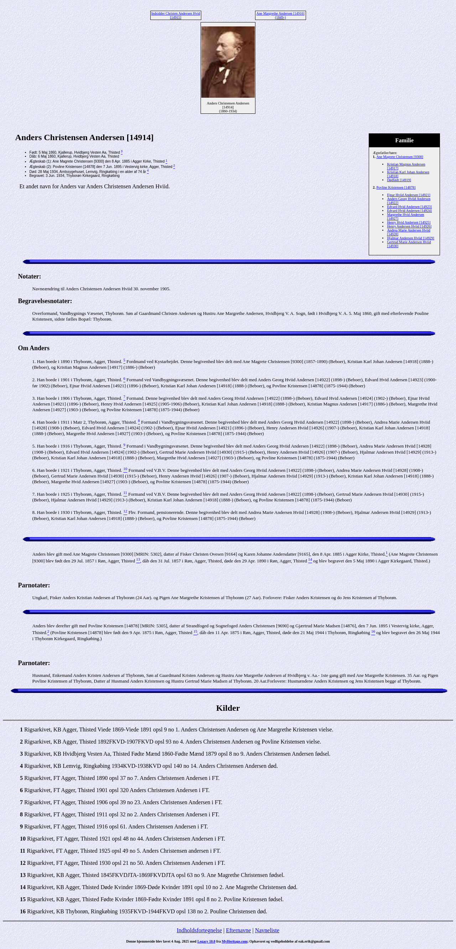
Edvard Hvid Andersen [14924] (409, 211)
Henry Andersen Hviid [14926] (409, 226)
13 (23, 875)
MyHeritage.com (234, 941)
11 (22, 851)
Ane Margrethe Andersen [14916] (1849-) (280, 15)
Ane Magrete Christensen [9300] (399, 157)
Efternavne (238, 930)
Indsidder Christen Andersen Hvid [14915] (175, 15)
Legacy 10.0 (206, 941)
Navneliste (267, 930)
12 (23, 863)
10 (23, 839)
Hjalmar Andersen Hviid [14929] (410, 238)
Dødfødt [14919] (399, 180)
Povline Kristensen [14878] (395, 187)
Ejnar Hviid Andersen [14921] (408, 195)
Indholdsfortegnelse (199, 930)
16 (23, 911)
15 (23, 899)
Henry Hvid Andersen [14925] (408, 222)
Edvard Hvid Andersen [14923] (409, 207)
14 (23, 887)
